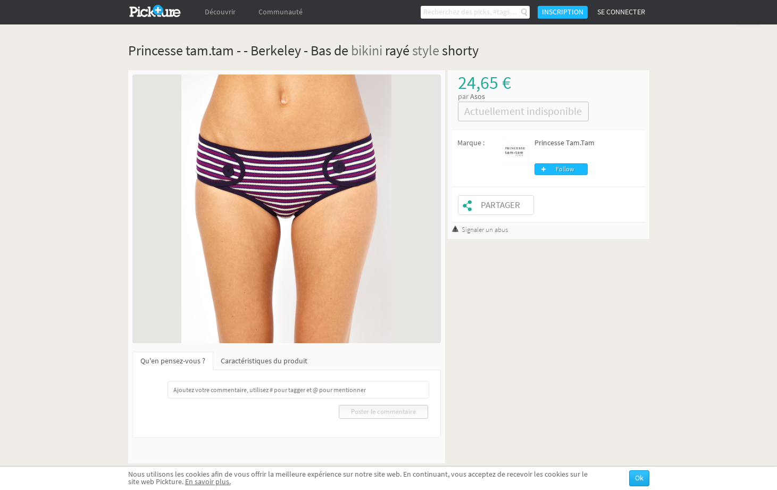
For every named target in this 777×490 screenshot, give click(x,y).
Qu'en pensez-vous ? (172, 361)
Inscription (562, 12)
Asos (477, 97)
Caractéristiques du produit (264, 361)
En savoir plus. (208, 482)
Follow (565, 169)
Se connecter (621, 12)
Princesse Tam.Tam (564, 143)
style (425, 50)
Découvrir (220, 12)
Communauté (280, 12)
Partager (500, 205)
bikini (366, 50)
